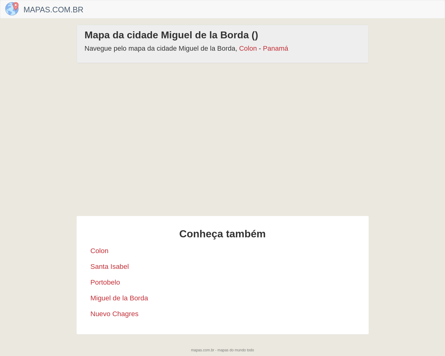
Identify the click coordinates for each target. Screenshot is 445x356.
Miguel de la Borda (119, 298)
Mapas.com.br (53, 9)
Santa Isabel (110, 266)
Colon (248, 48)
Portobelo (105, 282)
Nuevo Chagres (115, 314)
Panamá (275, 48)
